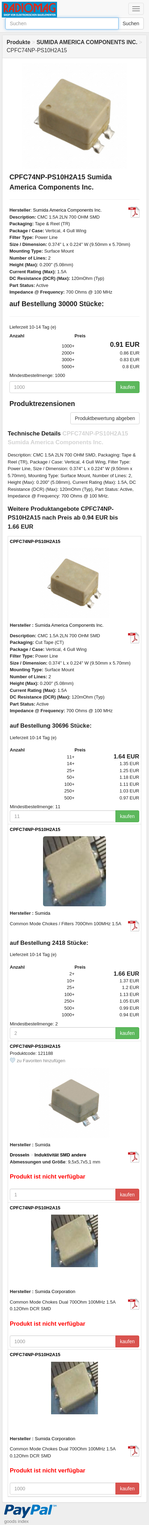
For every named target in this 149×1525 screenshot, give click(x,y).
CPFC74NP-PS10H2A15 (35, 541)
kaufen (127, 387)
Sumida (42, 913)
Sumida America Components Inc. (67, 210)
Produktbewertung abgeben (105, 418)
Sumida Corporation (55, 1291)
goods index (16, 1521)
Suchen (131, 23)
